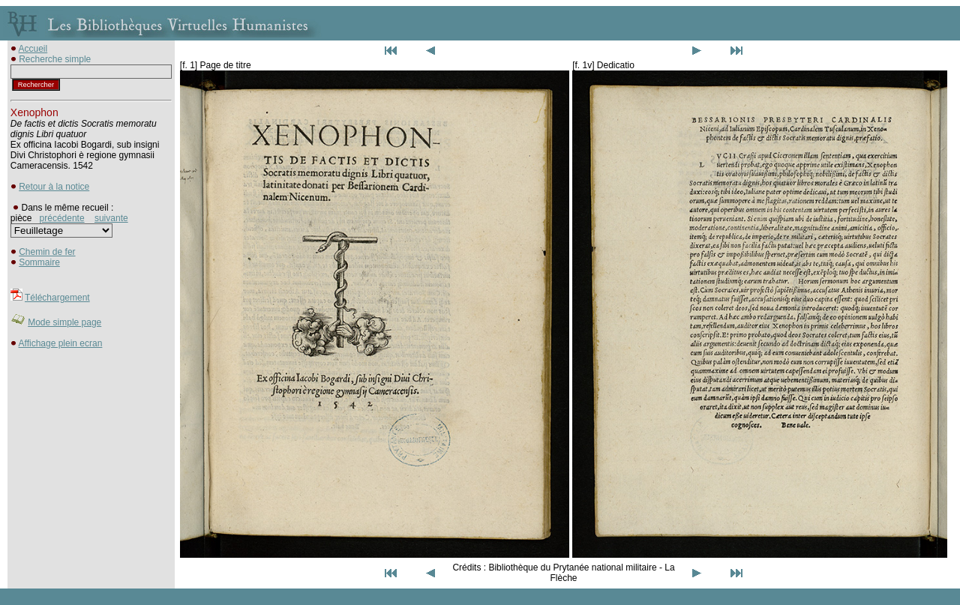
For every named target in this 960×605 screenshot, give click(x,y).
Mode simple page (64, 322)
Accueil (33, 48)
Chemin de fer (47, 252)
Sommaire (39, 262)
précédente (62, 218)
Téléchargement (57, 297)
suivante (111, 218)
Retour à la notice (54, 186)
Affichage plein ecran (61, 343)
